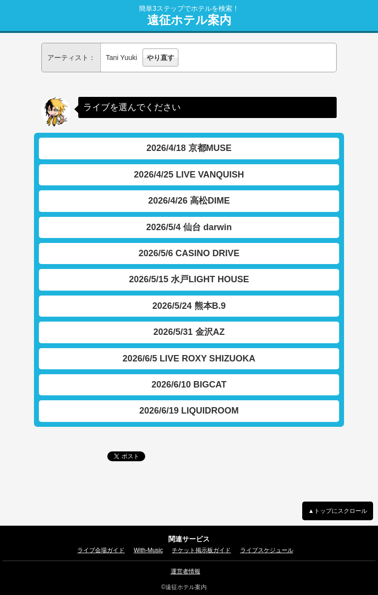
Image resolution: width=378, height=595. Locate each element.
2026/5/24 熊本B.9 (188, 306)
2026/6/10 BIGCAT (189, 384)
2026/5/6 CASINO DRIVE (188, 253)
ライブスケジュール (266, 550)
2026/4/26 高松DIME (189, 201)
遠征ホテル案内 (189, 20)
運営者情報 (185, 571)
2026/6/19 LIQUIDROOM (189, 411)
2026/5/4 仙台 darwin (189, 227)
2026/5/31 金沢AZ (188, 332)
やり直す (160, 57)
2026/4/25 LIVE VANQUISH (189, 174)
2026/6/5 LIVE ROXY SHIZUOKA (189, 358)
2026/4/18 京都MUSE (188, 148)
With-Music (148, 550)
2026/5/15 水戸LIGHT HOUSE (189, 279)
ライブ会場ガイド (101, 550)
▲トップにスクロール (337, 510)
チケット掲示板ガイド (201, 550)
